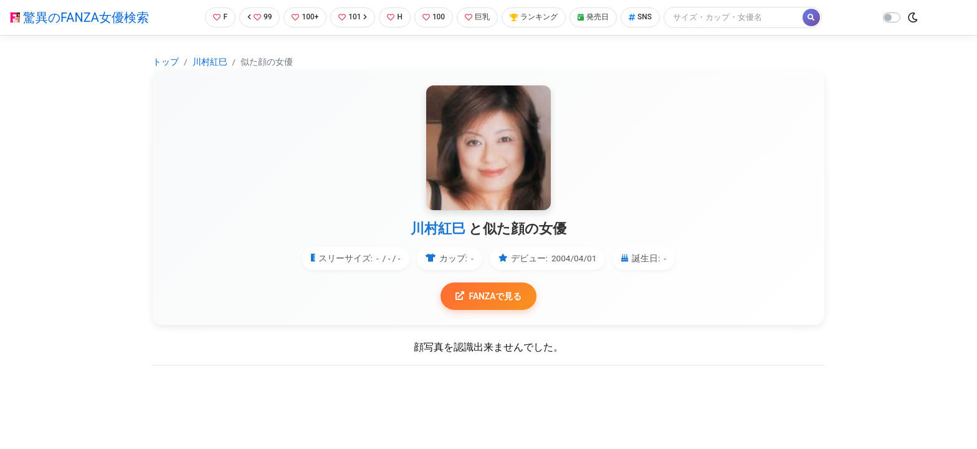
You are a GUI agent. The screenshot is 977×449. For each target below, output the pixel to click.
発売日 (602, 17)
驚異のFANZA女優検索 (79, 17)
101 (351, 17)
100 (435, 17)
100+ (302, 17)
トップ (166, 62)
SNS (651, 17)
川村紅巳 (210, 62)
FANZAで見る (489, 296)
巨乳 (480, 17)
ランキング (540, 17)
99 (255, 17)
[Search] (745, 17)
